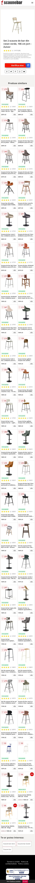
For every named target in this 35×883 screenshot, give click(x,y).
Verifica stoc (20, 65)
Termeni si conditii (13, 862)
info (15, 114)
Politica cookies (23, 864)
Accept (25, 881)
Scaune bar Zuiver (24, 844)
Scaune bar (7, 849)
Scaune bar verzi (9, 844)
